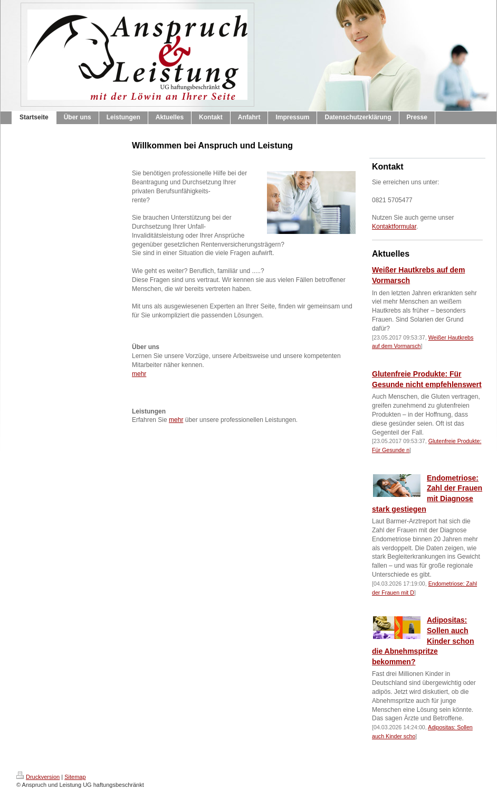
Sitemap (74, 777)
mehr (139, 374)
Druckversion (38, 777)
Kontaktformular (394, 226)
